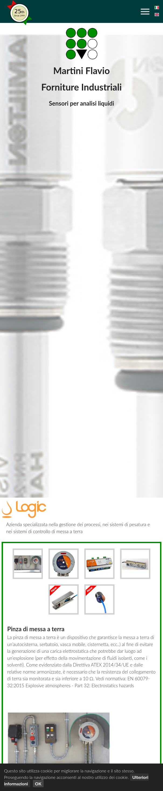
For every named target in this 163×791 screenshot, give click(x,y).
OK (38, 783)
